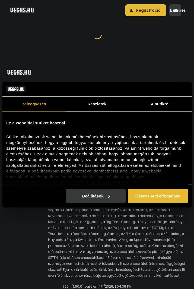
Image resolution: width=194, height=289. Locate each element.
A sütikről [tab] (160, 103)
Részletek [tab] (96, 103)
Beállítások (96, 195)
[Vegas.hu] (21, 10)
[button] (145, 10)
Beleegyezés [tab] (33, 103)
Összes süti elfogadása (157, 195)
